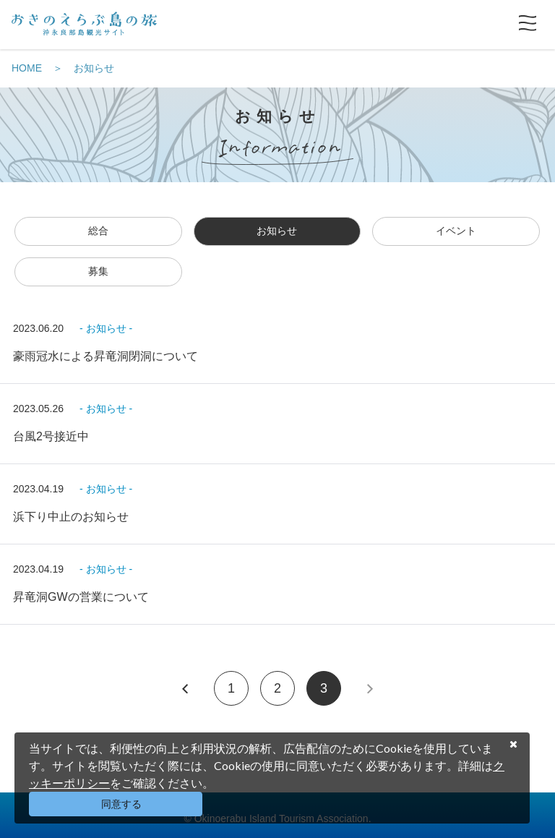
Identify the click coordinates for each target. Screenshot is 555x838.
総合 (98, 230)
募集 (98, 271)
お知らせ (94, 68)
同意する (121, 804)
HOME (27, 68)
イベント (456, 230)
